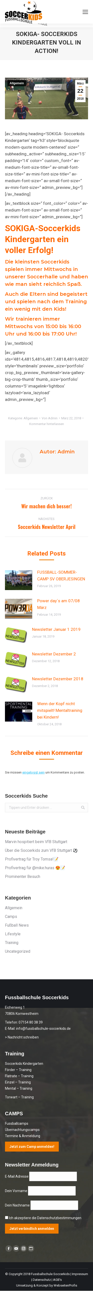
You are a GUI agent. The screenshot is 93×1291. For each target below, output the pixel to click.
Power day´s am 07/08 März (58, 604)
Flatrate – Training (19, 1076)
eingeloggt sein (33, 772)
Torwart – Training (19, 1097)
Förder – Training (18, 1070)
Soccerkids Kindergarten (24, 1064)
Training (11, 942)
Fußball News (17, 925)
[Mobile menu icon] (85, 12)
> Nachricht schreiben (22, 1037)
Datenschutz (42, 1280)
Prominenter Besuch (22, 876)
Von (50, 418)
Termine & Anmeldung (22, 1136)
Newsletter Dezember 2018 (57, 678)
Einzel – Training (18, 1082)
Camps (11, 916)
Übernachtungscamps (22, 1130)
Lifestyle (13, 934)
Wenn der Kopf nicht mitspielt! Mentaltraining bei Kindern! (59, 710)
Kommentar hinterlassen (46, 424)
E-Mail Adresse (17, 1176)
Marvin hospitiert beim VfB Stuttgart (36, 841)
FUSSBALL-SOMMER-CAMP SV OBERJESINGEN (61, 575)
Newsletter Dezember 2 (54, 653)
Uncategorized (17, 951)
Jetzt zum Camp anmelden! (31, 1147)
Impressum (80, 1274)
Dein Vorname (16, 1191)
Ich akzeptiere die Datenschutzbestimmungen (45, 1218)
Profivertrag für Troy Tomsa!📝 (32, 859)
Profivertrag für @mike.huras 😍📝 (35, 867)
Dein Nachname (18, 1205)
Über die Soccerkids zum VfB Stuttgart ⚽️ (41, 850)
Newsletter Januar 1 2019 (56, 629)
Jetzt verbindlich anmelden (31, 1229)
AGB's (57, 1280)
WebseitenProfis (65, 1285)
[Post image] (18, 580)
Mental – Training (18, 1088)
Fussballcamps (16, 1123)
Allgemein (17, 83)
